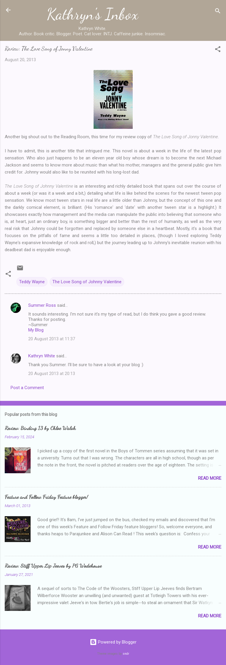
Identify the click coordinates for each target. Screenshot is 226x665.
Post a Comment (27, 387)
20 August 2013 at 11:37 (51, 338)
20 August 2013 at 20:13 (51, 373)
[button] (217, 50)
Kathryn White (41, 356)
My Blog (36, 330)
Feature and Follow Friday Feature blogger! (46, 497)
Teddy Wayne (32, 281)
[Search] (217, 12)
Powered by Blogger (113, 642)
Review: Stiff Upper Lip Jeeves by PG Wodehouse (53, 565)
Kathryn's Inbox (92, 14)
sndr (126, 654)
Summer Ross (42, 305)
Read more (209, 478)
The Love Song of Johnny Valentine (87, 281)
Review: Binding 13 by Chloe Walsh (40, 428)
